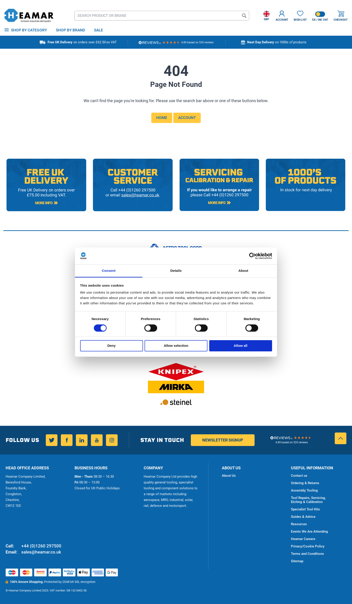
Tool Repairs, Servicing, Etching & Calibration (308, 500)
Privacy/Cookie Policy (307, 546)
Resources (299, 524)
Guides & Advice (303, 517)
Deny (111, 346)
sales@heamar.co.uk (41, 552)
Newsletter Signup (222, 440)
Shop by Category (29, 30)
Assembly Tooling (304, 490)
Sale (98, 30)
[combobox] (162, 15)
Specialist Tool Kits (305, 509)
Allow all (240, 346)
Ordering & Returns (305, 483)
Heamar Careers (303, 539)
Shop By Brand (70, 30)
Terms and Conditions (307, 554)
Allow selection (176, 346)
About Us (229, 476)
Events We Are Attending (309, 531)
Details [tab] (176, 271)
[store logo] (29, 16)
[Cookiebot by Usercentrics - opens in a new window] (252, 256)
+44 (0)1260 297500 (41, 546)
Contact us (299, 476)
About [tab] (243, 271)
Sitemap (297, 561)
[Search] (244, 15)
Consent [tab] (109, 271)
